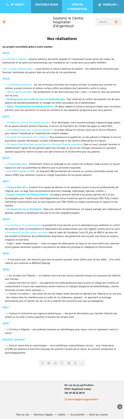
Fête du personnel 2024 (19, 92)
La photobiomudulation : (20, 84)
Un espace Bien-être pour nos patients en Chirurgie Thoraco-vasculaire (44, 144)
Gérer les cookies (98, 414)
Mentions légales (43, 414)
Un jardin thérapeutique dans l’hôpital (27, 137)
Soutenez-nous (46, 4)
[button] (62, 363)
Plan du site (22, 414)
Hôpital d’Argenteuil (77, 6)
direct (15, 4)
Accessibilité (77, 414)
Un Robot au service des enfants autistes (28, 122)
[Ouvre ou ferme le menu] (3, 22)
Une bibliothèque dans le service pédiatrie (29, 130)
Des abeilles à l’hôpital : (15, 59)
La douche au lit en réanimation (24, 225)
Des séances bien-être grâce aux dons (27, 232)
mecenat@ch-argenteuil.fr (81, 399)
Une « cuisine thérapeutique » (18, 69)
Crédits (62, 414)
